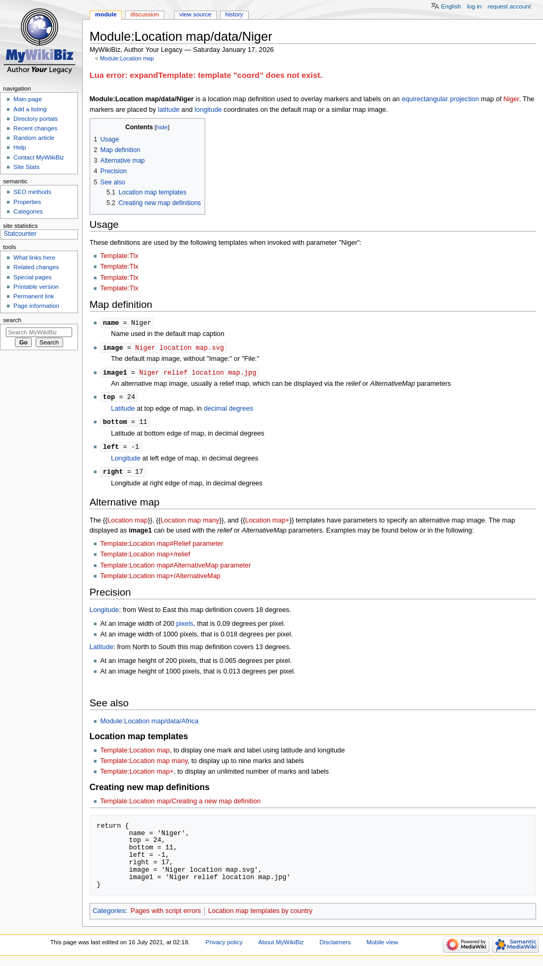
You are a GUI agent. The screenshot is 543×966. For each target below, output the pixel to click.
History (234, 14)
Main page (27, 99)
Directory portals (35, 119)
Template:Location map (135, 754)
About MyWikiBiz (281, 946)
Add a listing (29, 109)
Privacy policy (224, 946)
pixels (184, 627)
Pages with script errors (165, 914)
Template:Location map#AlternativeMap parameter (175, 569)
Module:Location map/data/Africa (149, 725)
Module (106, 14)
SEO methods (32, 192)
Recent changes (35, 128)
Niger (511, 99)
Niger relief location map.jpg (197, 373)
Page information (36, 306)
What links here (34, 257)
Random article (33, 138)
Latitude (123, 410)
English (451, 6)
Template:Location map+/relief (145, 558)
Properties (27, 202)
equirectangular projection (440, 99)
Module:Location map (127, 58)
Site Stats (26, 167)
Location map (128, 524)
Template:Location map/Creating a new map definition (180, 805)
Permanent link (33, 296)
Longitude (126, 461)
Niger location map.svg (179, 348)
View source (195, 14)
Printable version (35, 286)
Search (12, 320)
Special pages (32, 277)
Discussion (144, 14)
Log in (474, 6)
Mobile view (382, 946)
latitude (169, 109)
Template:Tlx (119, 256)
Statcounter (20, 233)
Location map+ (267, 524)
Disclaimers (335, 946)
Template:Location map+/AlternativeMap (160, 579)
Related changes (36, 267)
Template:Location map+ (137, 775)
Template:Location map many (144, 764)
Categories (109, 914)
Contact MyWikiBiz (38, 157)
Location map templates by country (260, 914)
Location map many (190, 524)
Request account (509, 6)
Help (19, 147)
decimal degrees (228, 410)
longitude (208, 109)
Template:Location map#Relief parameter (161, 547)
